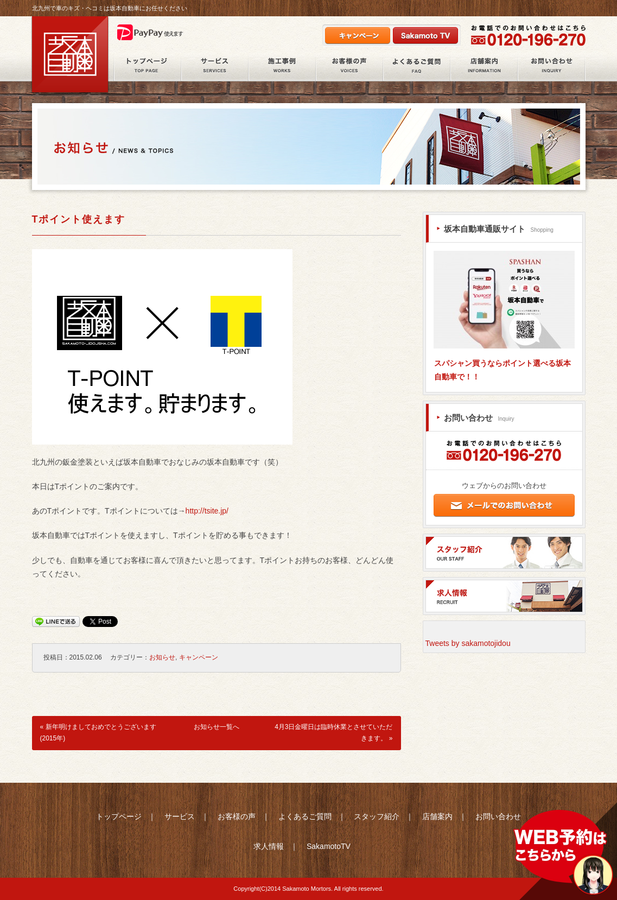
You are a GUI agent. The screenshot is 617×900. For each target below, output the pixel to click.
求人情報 (268, 846)
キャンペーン (198, 657)
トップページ (119, 816)
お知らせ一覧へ (216, 727)
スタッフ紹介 (376, 816)
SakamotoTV (329, 846)
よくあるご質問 (416, 67)
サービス (215, 67)
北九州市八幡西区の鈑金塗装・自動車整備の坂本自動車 (70, 54)
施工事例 (282, 67)
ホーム (147, 67)
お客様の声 (349, 67)
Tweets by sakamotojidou (468, 643)
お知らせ (162, 657)
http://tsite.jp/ (207, 510)
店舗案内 (484, 67)
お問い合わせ (552, 67)
